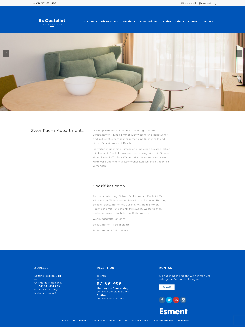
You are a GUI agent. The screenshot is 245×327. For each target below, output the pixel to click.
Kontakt (193, 21)
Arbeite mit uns (164, 321)
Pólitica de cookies (137, 321)
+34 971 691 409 (46, 3)
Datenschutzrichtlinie (106, 321)
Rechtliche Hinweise (75, 321)
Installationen (149, 21)
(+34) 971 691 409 (48, 286)
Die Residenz (109, 21)
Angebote (129, 21)
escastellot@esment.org (200, 3)
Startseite (90, 21)
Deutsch (207, 21)
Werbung (183, 321)
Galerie (179, 21)
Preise (167, 21)
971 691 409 (109, 283)
